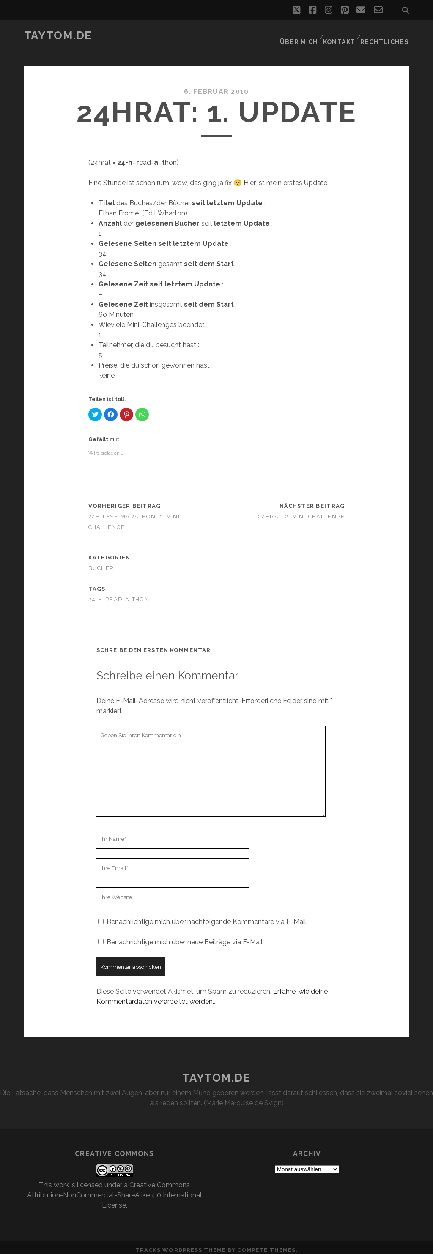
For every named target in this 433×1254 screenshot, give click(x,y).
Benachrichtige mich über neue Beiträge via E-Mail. (185, 937)
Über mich (299, 36)
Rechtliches (387, 36)
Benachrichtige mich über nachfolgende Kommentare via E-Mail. (207, 917)
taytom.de (58, 35)
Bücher (101, 563)
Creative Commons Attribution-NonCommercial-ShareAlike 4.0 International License (114, 1190)
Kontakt (341, 36)
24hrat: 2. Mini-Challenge (301, 511)
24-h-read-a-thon (118, 594)
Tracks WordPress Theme (180, 1245)
